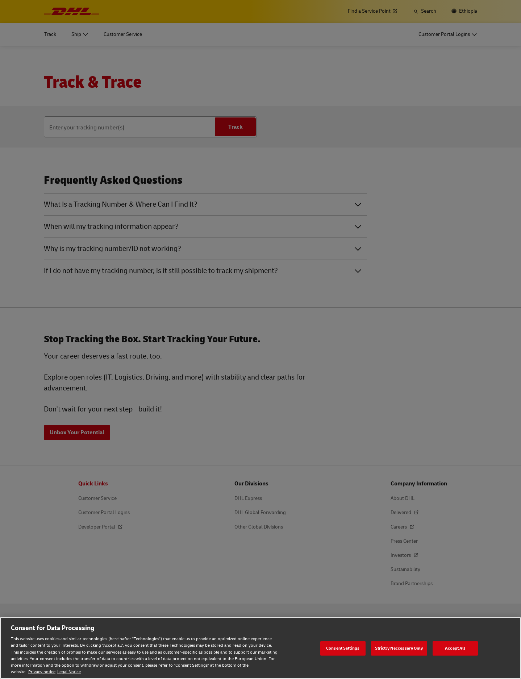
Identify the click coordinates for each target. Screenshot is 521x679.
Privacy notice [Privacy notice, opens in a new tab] (41, 672)
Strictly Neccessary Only (399, 648)
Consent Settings (342, 648)
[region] (260, 648)
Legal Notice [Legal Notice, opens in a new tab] (69, 672)
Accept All (455, 648)
